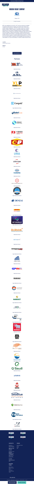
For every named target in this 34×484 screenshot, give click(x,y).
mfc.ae (4, 46)
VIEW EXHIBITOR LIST (17, 53)
